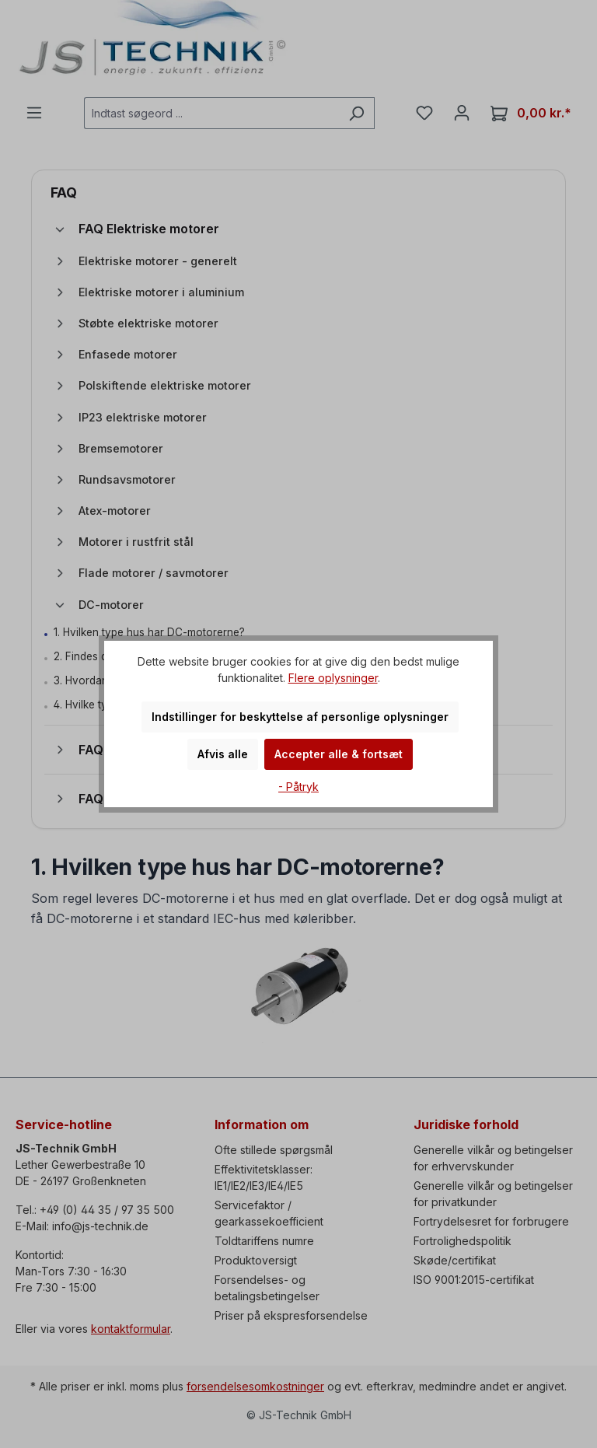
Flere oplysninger (333, 677)
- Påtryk (298, 786)
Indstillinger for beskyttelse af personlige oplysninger (300, 716)
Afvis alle (222, 754)
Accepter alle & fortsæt (338, 754)
